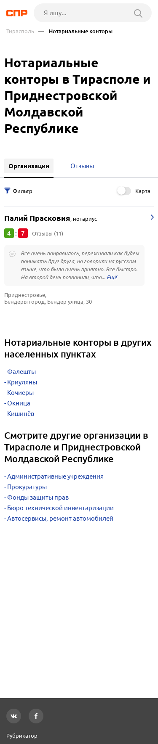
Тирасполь (20, 31)
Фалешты (21, 371)
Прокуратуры (27, 487)
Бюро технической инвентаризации (60, 508)
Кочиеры (20, 392)
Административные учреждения (55, 476)
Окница (18, 403)
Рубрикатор (21, 735)
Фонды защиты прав (38, 497)
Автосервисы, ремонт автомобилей (60, 518)
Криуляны (22, 382)
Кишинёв (20, 413)
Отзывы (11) (47, 233)
